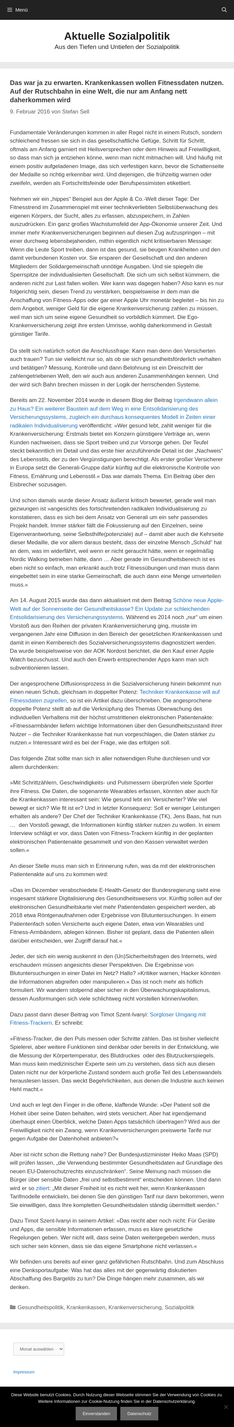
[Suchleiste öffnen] (224, 10)
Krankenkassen (86, 1307)
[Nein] (225, 1407)
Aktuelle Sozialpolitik (117, 36)
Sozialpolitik (179, 1307)
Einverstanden (96, 1413)
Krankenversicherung (135, 1307)
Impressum (23, 1371)
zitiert (42, 1188)
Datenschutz (139, 1413)
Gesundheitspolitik (40, 1307)
